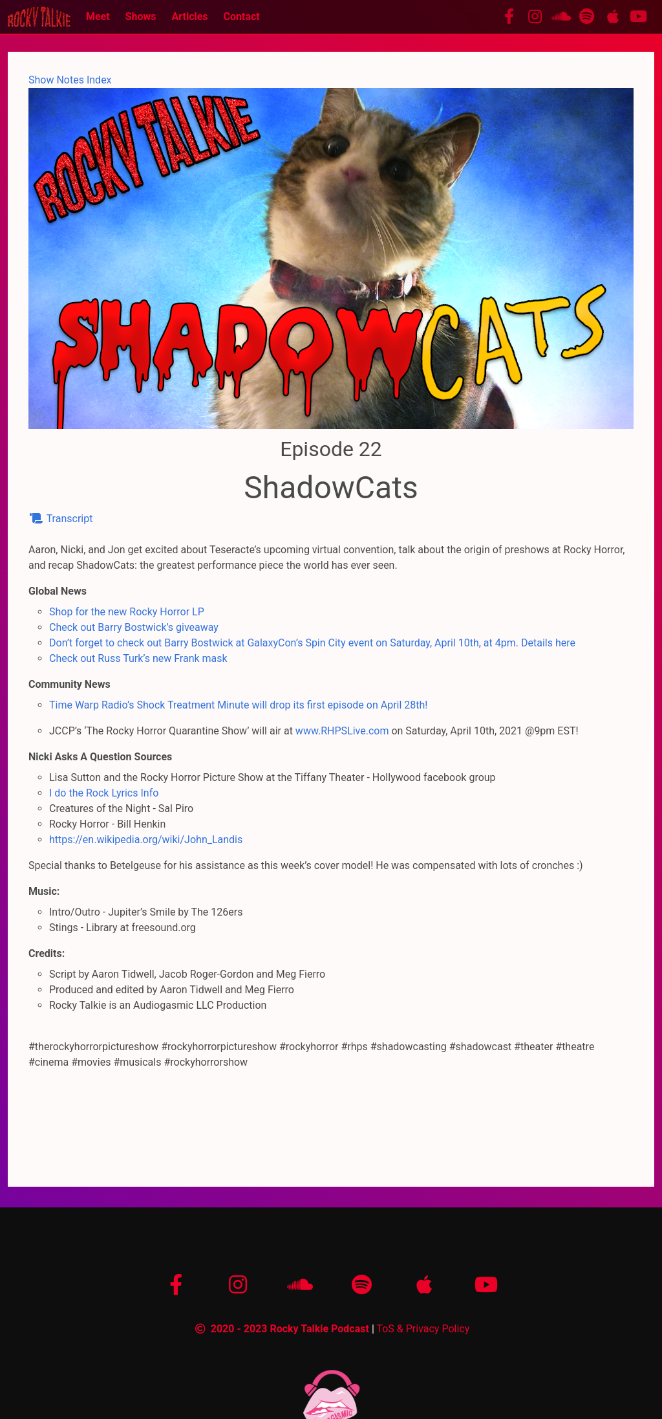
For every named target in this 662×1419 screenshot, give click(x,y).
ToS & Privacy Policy (422, 1329)
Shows (140, 16)
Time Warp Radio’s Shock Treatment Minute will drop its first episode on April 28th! (238, 705)
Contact (242, 16)
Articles (189, 16)
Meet (98, 16)
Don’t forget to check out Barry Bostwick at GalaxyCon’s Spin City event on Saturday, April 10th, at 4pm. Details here (312, 643)
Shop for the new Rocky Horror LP (126, 612)
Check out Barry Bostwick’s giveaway (134, 627)
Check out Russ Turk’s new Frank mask (138, 658)
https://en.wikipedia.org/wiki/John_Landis (145, 839)
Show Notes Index (70, 80)
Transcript (60, 518)
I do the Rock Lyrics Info (103, 793)
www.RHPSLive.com (342, 731)
